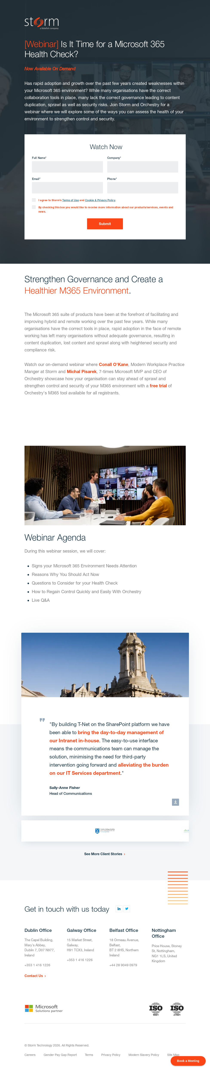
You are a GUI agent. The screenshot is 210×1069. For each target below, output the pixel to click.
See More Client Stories (103, 855)
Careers (30, 1057)
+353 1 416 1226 (38, 967)
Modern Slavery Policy (144, 1057)
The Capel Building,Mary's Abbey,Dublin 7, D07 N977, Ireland (40, 949)
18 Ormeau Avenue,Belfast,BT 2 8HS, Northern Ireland (124, 949)
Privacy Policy (110, 1057)
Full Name (39, 157)
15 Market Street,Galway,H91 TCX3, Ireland (81, 946)
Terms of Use (70, 201)
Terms (89, 1057)
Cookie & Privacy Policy (100, 201)
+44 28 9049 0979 (123, 967)
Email (36, 179)
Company (114, 157)
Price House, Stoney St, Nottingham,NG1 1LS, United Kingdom (167, 955)
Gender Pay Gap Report (60, 1057)
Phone (112, 179)
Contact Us (34, 978)
